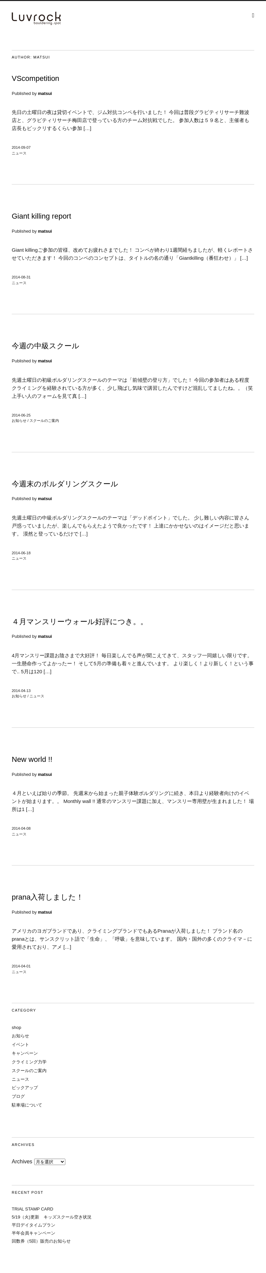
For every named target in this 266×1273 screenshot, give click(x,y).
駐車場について (27, 1105)
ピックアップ (25, 1087)
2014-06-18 (21, 553)
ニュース (19, 153)
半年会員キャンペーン (33, 1233)
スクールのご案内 (44, 421)
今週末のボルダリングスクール (65, 484)
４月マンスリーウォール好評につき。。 (80, 621)
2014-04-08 (21, 828)
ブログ (18, 1096)
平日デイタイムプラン (33, 1225)
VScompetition (35, 78)
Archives (22, 1161)
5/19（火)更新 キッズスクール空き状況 (51, 1217)
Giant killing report (41, 216)
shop (16, 1027)
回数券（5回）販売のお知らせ (41, 1241)
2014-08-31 (21, 277)
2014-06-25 (21, 415)
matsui (45, 93)
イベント (20, 1044)
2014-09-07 (21, 147)
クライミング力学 (29, 1061)
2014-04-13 (21, 691)
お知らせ (19, 421)
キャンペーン (25, 1053)
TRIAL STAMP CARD (32, 1208)
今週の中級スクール (45, 346)
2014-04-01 (21, 966)
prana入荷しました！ (47, 897)
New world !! (32, 759)
